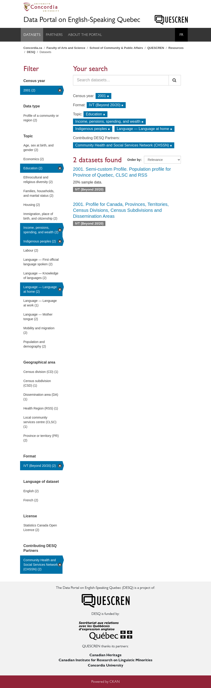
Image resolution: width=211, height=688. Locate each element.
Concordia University (105, 665)
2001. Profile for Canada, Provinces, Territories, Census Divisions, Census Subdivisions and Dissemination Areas (121, 210)
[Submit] (175, 80)
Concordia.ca (32, 48)
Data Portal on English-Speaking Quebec (81, 19)
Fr (181, 34)
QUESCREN (155, 48)
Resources (175, 48)
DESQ (31, 52)
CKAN (114, 681)
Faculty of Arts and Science (66, 48)
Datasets (31, 34)
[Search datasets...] (121, 80)
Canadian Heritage (105, 655)
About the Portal (85, 34)
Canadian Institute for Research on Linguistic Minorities (105, 660)
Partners (54, 34)
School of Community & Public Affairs (116, 48)
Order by (134, 160)
